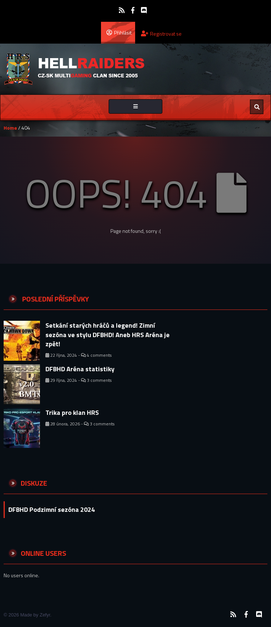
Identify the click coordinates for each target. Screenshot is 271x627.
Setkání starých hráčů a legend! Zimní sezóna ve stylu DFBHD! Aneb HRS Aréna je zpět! (107, 334)
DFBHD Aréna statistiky (79, 369)
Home (10, 128)
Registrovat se (161, 33)
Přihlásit (119, 32)
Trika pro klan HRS (72, 412)
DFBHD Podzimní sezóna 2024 (51, 509)
